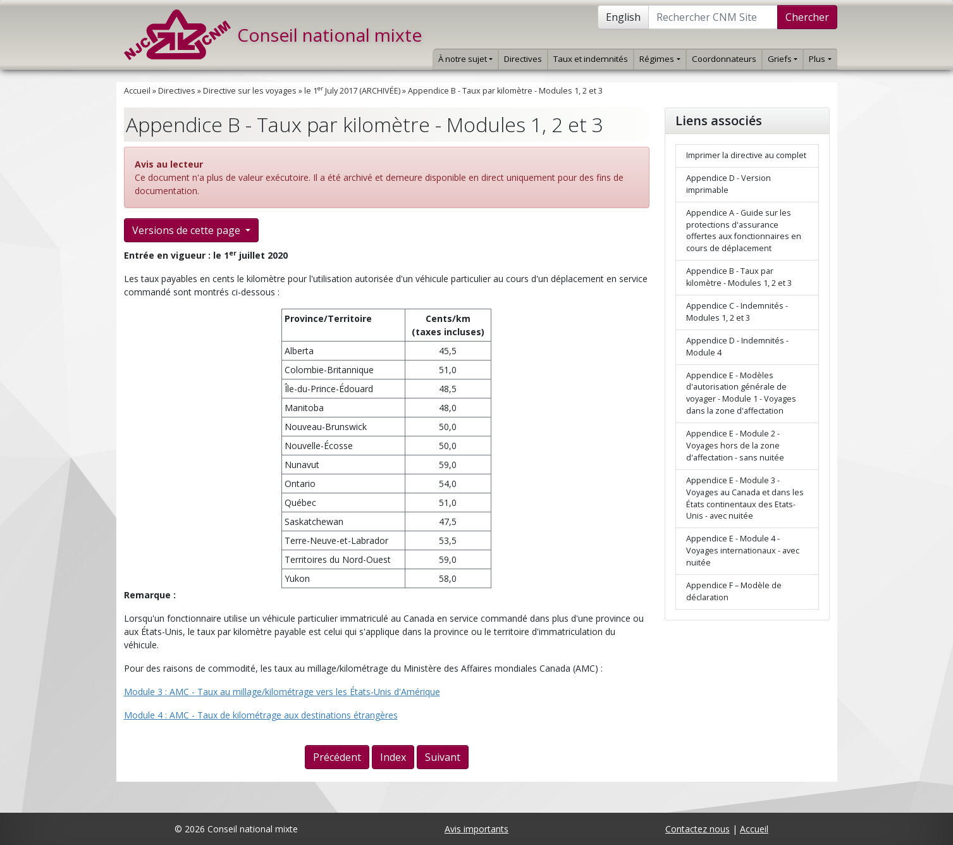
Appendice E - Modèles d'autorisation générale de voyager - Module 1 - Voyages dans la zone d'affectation (741, 393)
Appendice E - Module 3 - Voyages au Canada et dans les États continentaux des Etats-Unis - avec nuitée (745, 498)
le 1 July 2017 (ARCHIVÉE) (352, 90)
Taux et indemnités (590, 59)
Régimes (659, 59)
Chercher (807, 17)
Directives (523, 59)
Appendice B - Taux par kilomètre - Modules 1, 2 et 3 (505, 90)
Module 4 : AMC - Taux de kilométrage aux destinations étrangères (261, 715)
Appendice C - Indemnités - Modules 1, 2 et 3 (737, 311)
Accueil (137, 90)
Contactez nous (697, 829)
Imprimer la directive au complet (746, 155)
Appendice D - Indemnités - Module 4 (737, 346)
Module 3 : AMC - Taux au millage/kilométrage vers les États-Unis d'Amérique (282, 692)
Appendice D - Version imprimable (728, 184)
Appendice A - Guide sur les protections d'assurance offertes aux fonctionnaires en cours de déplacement (743, 230)
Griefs (782, 59)
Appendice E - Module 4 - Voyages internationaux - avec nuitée (742, 550)
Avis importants (476, 829)
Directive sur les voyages (250, 90)
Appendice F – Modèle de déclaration (734, 591)
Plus (820, 59)
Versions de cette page (187, 230)
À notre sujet (465, 59)
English (623, 17)
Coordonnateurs (724, 59)
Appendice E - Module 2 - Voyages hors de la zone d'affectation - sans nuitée (735, 445)
